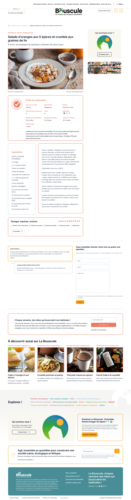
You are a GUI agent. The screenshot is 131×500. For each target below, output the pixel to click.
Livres (72, 399)
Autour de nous (103, 19)
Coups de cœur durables (39, 405)
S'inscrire (16, 9)
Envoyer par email (64, 225)
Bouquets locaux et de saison (96, 402)
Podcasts (111, 402)
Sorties (81, 402)
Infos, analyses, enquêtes (59, 399)
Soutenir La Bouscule (89, 434)
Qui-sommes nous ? (105, 10)
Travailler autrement (58, 19)
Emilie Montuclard (77, 91)
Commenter (16, 231)
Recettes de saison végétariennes (62, 405)
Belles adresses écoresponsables (65, 402)
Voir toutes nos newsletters (15, 13)
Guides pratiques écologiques (87, 405)
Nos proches (74, 19)
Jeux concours (64, 498)
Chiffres (102, 405)
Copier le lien (75, 225)
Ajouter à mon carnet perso (20, 225)
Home (9, 25)
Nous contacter (71, 473)
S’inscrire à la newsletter (74, 479)
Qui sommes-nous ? (73, 476)
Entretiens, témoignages (39, 399)
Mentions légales (14, 498)
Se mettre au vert (42, 19)
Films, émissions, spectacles (41, 402)
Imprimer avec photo (36, 225)
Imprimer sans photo (50, 225)
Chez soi (29, 19)
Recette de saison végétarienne (19, 25)
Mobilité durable (87, 19)
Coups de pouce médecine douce (88, 399)
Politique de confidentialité (50, 498)
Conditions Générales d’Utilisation (31, 498)
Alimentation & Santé (15, 19)
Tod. (119, 498)
